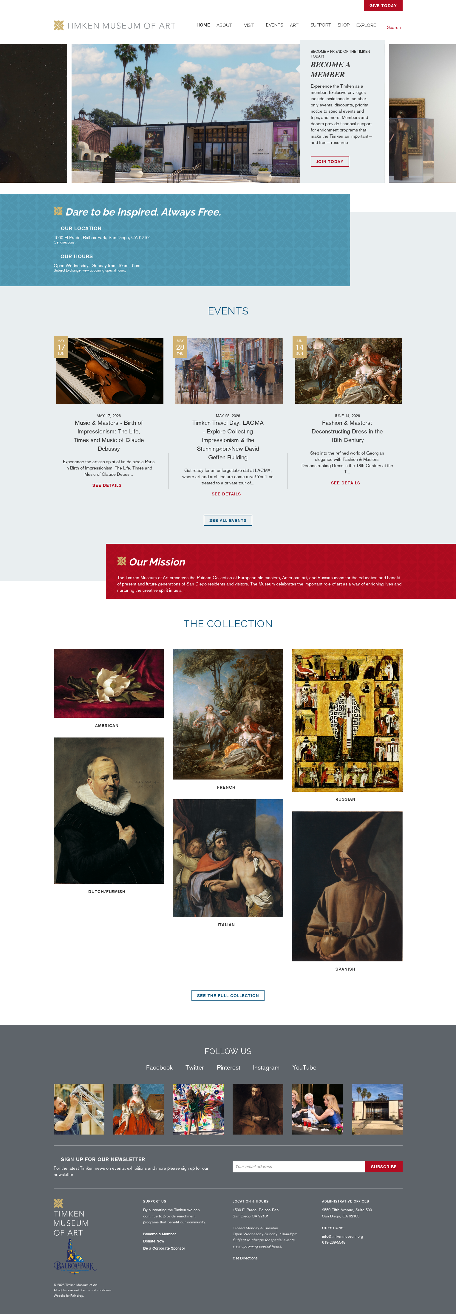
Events (274, 25)
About (224, 25)
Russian (345, 799)
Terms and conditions (96, 1290)
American (107, 725)
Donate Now (153, 1241)
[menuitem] (203, 25)
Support (320, 25)
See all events (228, 520)
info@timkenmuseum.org (342, 1236)
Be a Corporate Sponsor (164, 1248)
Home (203, 25)
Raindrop (76, 1295)
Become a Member (159, 1234)
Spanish (345, 969)
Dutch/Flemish (107, 891)
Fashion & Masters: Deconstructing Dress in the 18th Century (347, 428)
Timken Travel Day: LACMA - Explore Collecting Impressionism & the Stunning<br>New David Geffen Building (228, 437)
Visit (249, 25)
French (226, 787)
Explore (366, 25)
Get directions (64, 242)
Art (294, 25)
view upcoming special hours (103, 270)
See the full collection (228, 995)
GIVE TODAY (383, 5)
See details (107, 485)
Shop (344, 25)
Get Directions (245, 1258)
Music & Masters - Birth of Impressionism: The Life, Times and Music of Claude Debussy (109, 432)
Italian (226, 924)
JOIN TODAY (330, 161)
